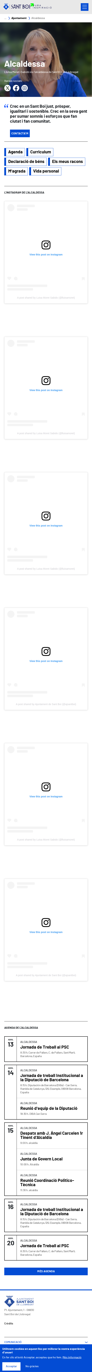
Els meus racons (67, 162)
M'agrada (16, 171)
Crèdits (8, 1323)
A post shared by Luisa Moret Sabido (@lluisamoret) (46, 297)
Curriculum (40, 152)
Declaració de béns (26, 162)
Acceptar (11, 1366)
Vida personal (46, 171)
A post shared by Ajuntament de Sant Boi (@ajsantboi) (46, 704)
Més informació (72, 1357)
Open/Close (84, 7)
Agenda (15, 152)
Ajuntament (19, 18)
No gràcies (32, 1366)
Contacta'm (19, 133)
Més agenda (46, 1271)
